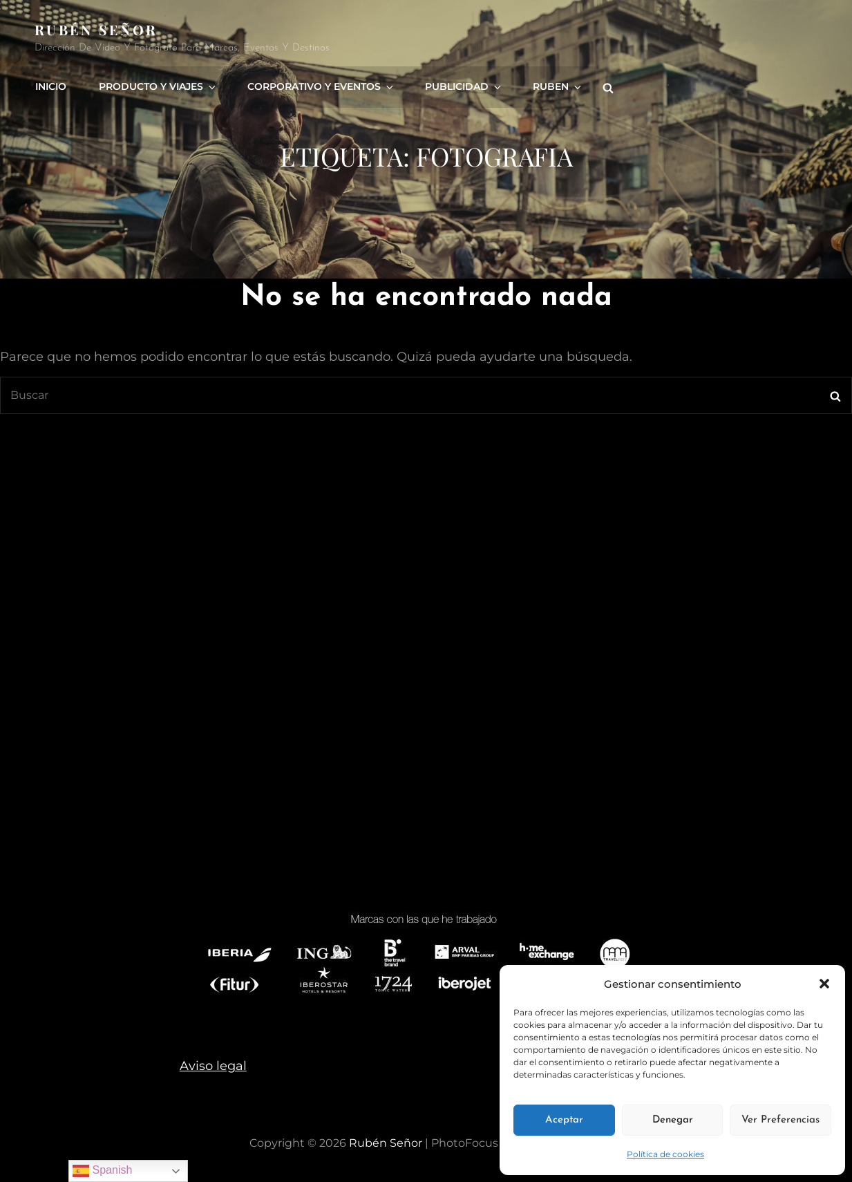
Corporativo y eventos (317, 85)
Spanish (102, 1171)
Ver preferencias (780, 1120)
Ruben (549, 85)
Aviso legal (213, 1065)
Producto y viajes (156, 85)
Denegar (672, 1120)
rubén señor (96, 29)
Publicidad (458, 85)
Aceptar (564, 1120)
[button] (824, 984)
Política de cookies (665, 1154)
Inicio (50, 85)
